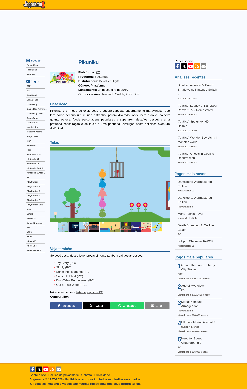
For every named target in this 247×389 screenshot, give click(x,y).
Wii (28, 227)
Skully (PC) (63, 267)
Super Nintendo (35, 223)
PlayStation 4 (33, 195)
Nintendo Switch (113, 94)
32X (29, 86)
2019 (124, 89)
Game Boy (32, 104)
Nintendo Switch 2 (36, 173)
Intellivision (32, 127)
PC (98, 72)
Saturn (30, 214)
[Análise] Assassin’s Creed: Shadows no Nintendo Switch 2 (197, 90)
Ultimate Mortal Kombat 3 (198, 322)
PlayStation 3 (33, 191)
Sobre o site (38, 375)
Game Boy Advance (36, 109)
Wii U (29, 232)
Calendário (32, 65)
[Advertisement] (123, 33)
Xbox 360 (31, 241)
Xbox (29, 236)
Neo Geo (31, 145)
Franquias (32, 70)
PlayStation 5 (33, 200)
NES (29, 150)
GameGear (32, 122)
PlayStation (32, 182)
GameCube (32, 118)
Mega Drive (32, 136)
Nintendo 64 (33, 159)
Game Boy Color (35, 113)
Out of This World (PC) (71, 284)
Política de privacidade (63, 375)
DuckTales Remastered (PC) (75, 280)
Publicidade (102, 375)
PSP (29, 209)
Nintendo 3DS (34, 154)
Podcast (31, 74)
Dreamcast (32, 100)
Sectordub (101, 76)
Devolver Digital (109, 81)
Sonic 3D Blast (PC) (69, 276)
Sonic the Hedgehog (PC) (73, 271)
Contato (86, 375)
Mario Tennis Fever (190, 213)
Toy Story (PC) (66, 263)
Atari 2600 (32, 95)
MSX (29, 141)
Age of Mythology (192, 285)
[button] (166, 184)
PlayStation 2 (33, 186)
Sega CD (31, 218)
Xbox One (132, 94)
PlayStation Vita (35, 205)
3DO (29, 91)
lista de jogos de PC (89, 292)
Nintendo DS (33, 163)
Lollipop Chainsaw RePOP (195, 241)
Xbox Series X (34, 250)
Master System (34, 132)
